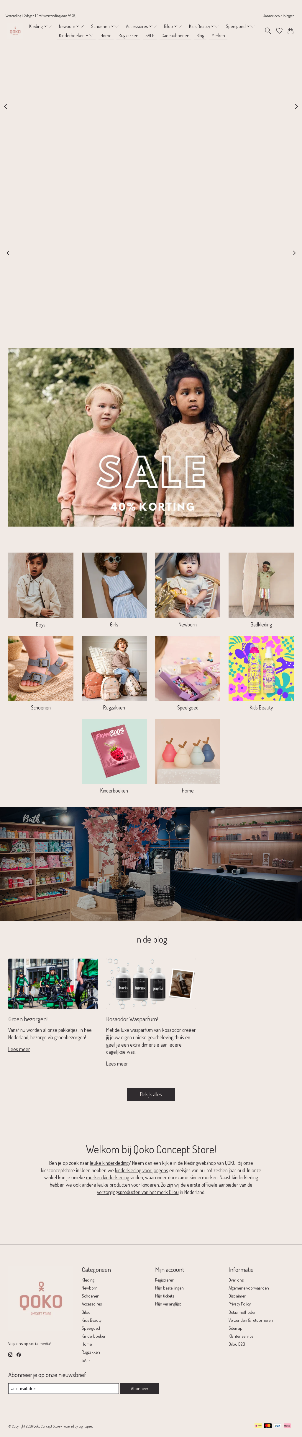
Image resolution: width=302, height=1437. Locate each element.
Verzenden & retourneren (251, 1320)
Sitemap (235, 1328)
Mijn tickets (164, 1295)
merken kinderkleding (107, 1177)
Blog (200, 35)
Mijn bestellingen (169, 1287)
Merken (218, 35)
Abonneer (139, 1388)
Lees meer (19, 1049)
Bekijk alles (151, 1094)
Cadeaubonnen (175, 35)
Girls (114, 624)
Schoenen (41, 707)
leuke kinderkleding (109, 1163)
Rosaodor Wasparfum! (132, 1019)
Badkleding (261, 624)
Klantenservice (241, 1336)
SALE (150, 35)
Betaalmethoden (243, 1312)
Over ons (236, 1279)
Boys (40, 624)
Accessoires (92, 1303)
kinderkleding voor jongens (141, 1170)
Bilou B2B (237, 1344)
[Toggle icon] (267, 30)
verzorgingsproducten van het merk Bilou (138, 1192)
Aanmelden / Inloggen (279, 15)
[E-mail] (63, 1388)
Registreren (164, 1279)
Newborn (188, 624)
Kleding (88, 1279)
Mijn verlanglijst (168, 1303)
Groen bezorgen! (27, 1019)
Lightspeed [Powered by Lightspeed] (85, 1426)
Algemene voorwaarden (249, 1287)
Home (106, 35)
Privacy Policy (240, 1303)
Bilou (86, 1312)
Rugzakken (128, 35)
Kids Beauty (261, 707)
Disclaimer (237, 1295)
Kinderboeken (114, 790)
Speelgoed (187, 707)
